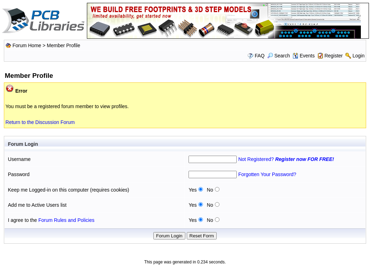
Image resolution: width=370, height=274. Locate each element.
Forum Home (26, 45)
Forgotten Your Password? (267, 174)
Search (278, 55)
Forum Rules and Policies (66, 220)
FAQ (259, 55)
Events (304, 55)
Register (333, 55)
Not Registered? (286, 159)
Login (358, 55)
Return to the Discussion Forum (40, 122)
